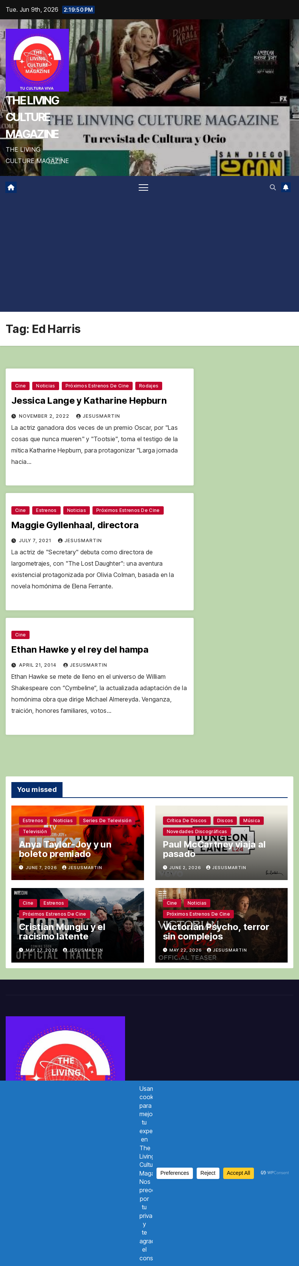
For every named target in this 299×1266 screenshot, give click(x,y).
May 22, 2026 (186, 950)
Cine (20, 386)
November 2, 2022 (45, 416)
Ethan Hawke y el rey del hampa (80, 649)
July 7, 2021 (36, 540)
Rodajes (148, 386)
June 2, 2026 (185, 867)
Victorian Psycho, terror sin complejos (216, 931)
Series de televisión (107, 820)
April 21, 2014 (38, 665)
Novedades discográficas (197, 831)
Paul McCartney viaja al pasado (214, 849)
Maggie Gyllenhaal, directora (75, 524)
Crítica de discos (187, 820)
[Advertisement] (149, 255)
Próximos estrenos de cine (97, 386)
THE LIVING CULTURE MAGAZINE (32, 116)
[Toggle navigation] (143, 187)
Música (251, 820)
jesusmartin (98, 416)
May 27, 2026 (42, 950)
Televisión (35, 831)
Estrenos (46, 510)
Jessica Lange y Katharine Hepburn (89, 400)
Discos (225, 820)
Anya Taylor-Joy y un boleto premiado (65, 849)
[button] (273, 187)
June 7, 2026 (42, 867)
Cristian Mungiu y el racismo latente (62, 931)
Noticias (45, 386)
